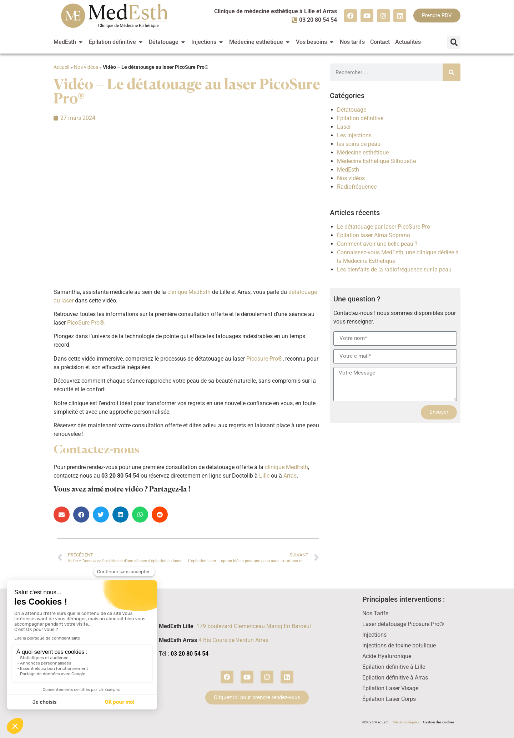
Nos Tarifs (375, 613)
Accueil (61, 67)
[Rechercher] (451, 72)
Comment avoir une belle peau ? (377, 243)
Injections (374, 634)
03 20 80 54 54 (189, 653)
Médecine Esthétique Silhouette (376, 161)
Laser (344, 126)
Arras (290, 475)
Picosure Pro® (264, 358)
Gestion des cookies (438, 722)
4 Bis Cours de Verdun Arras (233, 640)
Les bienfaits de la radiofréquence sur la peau (394, 269)
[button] (453, 42)
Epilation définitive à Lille (393, 666)
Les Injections (354, 135)
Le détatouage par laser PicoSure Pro (383, 226)
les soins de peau (359, 144)
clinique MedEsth (189, 292)
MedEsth (348, 169)
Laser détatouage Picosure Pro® (403, 624)
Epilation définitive (360, 118)
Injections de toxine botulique (399, 645)
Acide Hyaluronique (386, 656)
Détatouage (351, 109)
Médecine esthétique (363, 152)
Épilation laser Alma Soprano (373, 235)
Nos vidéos (86, 67)
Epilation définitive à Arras (395, 677)
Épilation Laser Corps (389, 699)
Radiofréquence (357, 186)
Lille (264, 475)
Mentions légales (406, 722)
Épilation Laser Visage (390, 688)
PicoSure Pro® (85, 322)
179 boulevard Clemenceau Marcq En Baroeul (253, 626)
